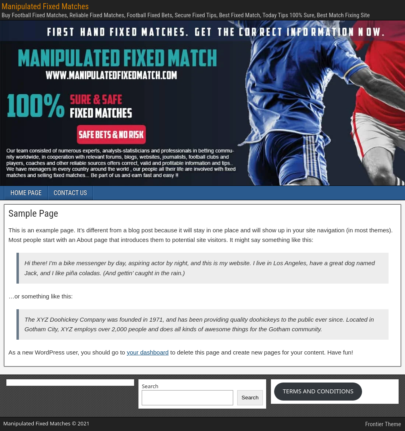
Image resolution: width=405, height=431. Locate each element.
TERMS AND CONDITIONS (318, 391)
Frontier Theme (383, 424)
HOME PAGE (26, 193)
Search (150, 386)
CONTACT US (70, 193)
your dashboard (148, 352)
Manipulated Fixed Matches (45, 6)
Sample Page (33, 213)
